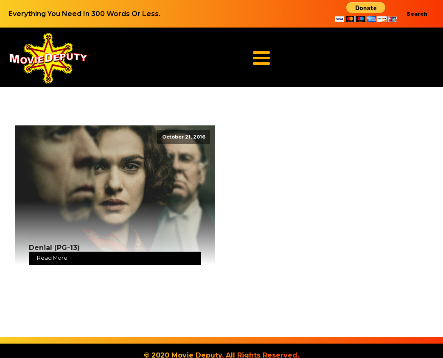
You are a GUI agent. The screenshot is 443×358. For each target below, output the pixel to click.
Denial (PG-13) (54, 248)
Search (417, 14)
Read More (52, 258)
